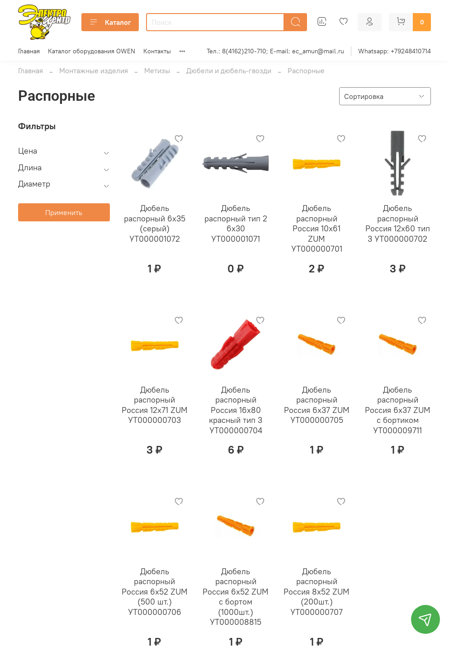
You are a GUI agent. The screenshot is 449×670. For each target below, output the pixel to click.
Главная (29, 51)
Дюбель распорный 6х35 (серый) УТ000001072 (154, 223)
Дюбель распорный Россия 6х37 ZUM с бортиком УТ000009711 (397, 410)
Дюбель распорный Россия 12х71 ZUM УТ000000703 (155, 405)
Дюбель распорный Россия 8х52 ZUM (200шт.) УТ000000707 (317, 591)
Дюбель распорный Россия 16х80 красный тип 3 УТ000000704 (235, 410)
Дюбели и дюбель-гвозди (228, 70)
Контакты (157, 51)
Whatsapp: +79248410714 (394, 51)
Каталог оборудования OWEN (91, 51)
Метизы (157, 70)
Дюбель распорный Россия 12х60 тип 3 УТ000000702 (397, 223)
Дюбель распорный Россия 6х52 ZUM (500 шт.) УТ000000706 (155, 591)
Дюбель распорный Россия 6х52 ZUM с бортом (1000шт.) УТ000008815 (236, 597)
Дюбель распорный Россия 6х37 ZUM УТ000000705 (317, 405)
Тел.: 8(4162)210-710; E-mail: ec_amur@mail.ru (275, 51)
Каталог (110, 22)
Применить (63, 212)
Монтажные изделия (93, 70)
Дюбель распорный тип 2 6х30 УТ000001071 (235, 223)
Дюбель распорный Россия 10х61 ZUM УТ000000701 (316, 228)
